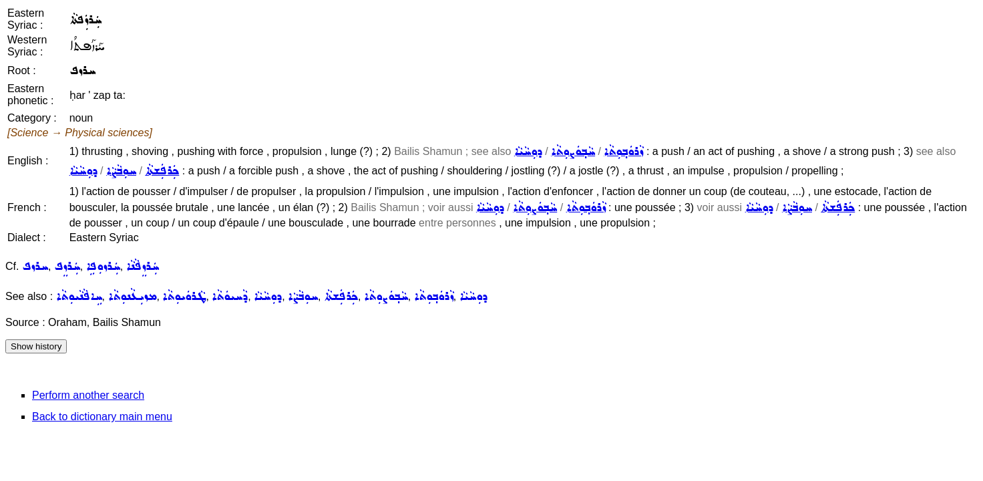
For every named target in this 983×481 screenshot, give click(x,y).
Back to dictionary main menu (102, 416)
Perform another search (88, 395)
